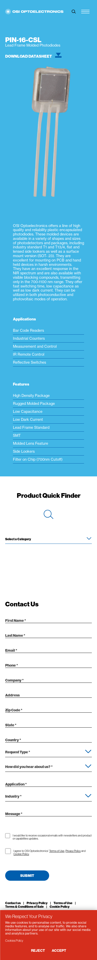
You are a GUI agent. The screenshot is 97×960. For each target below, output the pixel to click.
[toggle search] (73, 11)
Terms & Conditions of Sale (24, 907)
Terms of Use (56, 850)
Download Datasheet (33, 56)
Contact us (13, 903)
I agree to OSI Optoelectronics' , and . (49, 852)
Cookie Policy (21, 854)
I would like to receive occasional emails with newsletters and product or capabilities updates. (52, 837)
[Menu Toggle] (85, 11)
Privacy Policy (73, 850)
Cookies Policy (14, 940)
